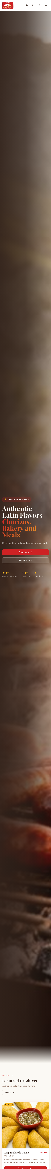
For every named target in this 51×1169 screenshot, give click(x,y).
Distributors (25, 560)
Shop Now (26, 552)
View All (9, 1092)
